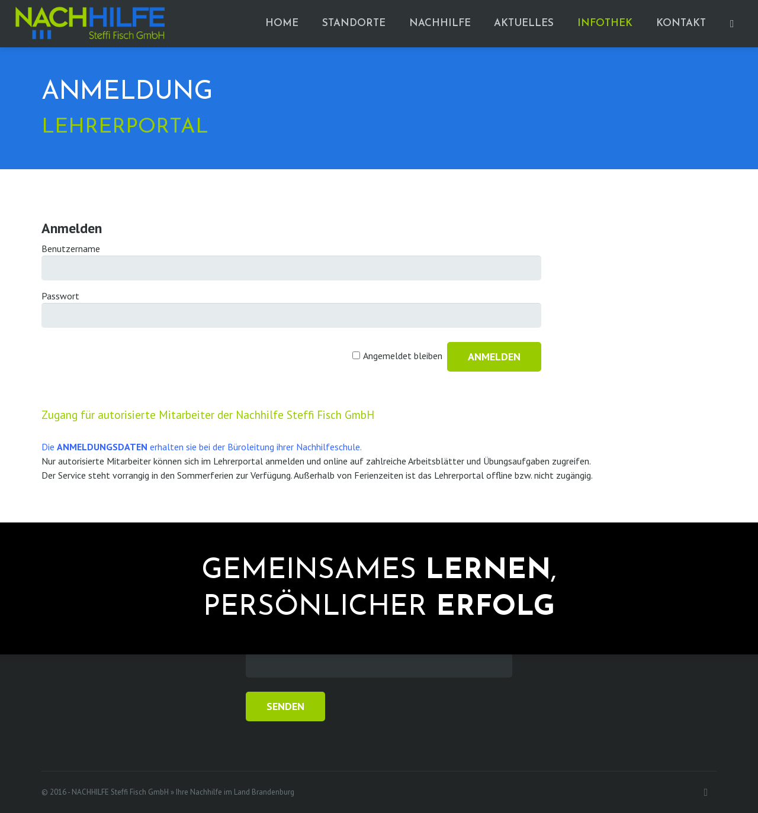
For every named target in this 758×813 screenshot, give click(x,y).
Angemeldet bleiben (402, 356)
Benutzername (70, 248)
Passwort (60, 296)
